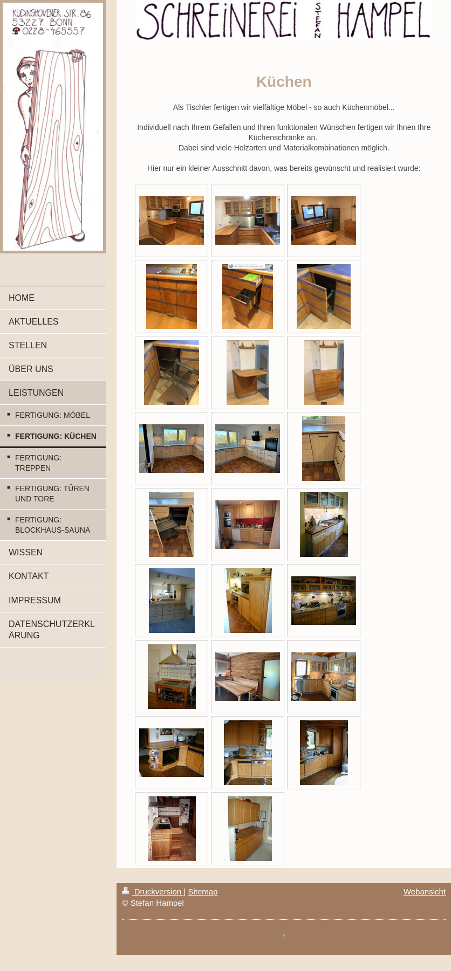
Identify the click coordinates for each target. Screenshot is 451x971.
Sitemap (202, 891)
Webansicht (425, 891)
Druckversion (152, 891)
